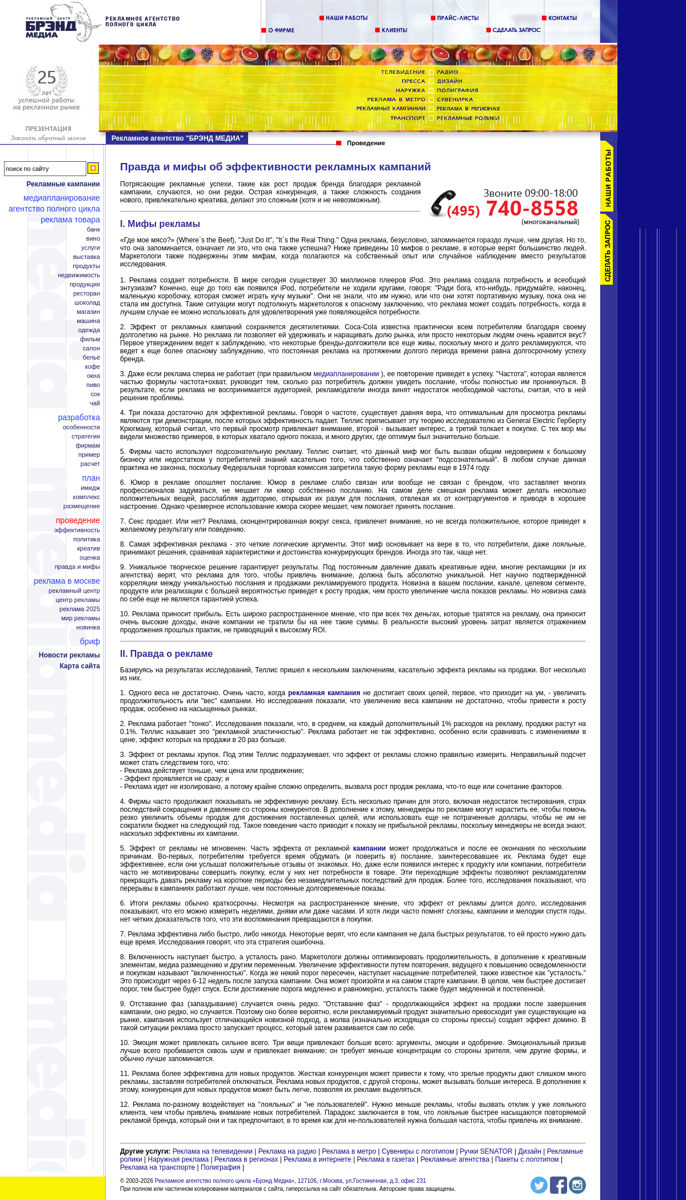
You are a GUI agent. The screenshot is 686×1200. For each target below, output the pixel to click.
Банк (93, 229)
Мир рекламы (80, 618)
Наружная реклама (178, 1159)
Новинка (88, 627)
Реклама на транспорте (157, 1167)
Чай (95, 403)
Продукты (86, 266)
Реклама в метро (349, 1151)
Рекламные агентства (456, 1159)
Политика (86, 539)
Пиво (93, 385)
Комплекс (86, 497)
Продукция (85, 284)
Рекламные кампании (63, 184)
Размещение (81, 506)
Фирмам (87, 445)
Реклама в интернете (317, 1159)
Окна (93, 376)
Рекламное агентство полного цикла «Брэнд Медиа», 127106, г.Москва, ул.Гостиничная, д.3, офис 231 (290, 1181)
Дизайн (530, 1151)
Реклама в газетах (387, 1159)
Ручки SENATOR (486, 1151)
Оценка (89, 558)
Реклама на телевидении (213, 1151)
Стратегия (85, 436)
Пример (89, 455)
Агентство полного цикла (54, 209)
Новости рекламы (69, 655)
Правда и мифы (77, 567)
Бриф (90, 641)
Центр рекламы (77, 600)
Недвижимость (79, 275)
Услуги (90, 248)
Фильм (90, 339)
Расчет (90, 464)
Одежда (89, 330)
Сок (95, 394)
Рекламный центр (74, 591)
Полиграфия (221, 1167)
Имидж (90, 488)
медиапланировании (346, 374)
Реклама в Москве (67, 581)
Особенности (81, 427)
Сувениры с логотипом (418, 1151)
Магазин (88, 312)
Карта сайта (79, 666)
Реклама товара (70, 220)
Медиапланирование (61, 198)
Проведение (78, 520)
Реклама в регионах (246, 1159)
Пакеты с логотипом (527, 1159)
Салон (91, 348)
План (91, 478)
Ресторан (86, 293)
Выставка (86, 257)
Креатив (88, 548)
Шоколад (87, 303)
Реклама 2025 (79, 609)
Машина (88, 321)
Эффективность (77, 530)
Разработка (79, 417)
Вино (93, 239)
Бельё (91, 357)
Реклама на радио (287, 1151)
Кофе (92, 367)
